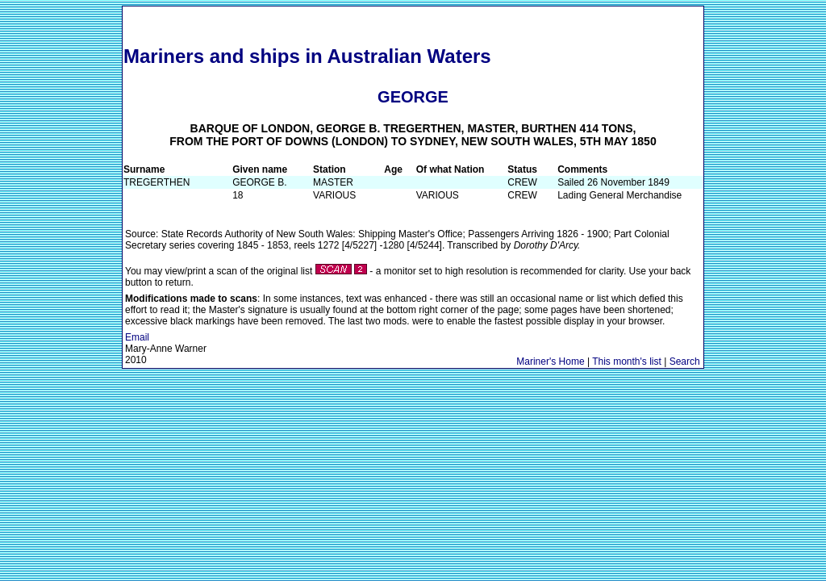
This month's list (626, 361)
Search (685, 361)
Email (137, 337)
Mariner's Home (550, 361)
